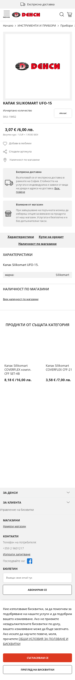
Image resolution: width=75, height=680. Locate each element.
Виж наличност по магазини (20, 299)
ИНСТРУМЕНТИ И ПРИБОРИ (37, 25)
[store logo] (26, 14)
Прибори (67, 25)
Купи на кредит (51, 237)
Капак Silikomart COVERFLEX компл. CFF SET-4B (17, 370)
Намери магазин (14, 526)
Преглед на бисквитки (37, 669)
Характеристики (21, 237)
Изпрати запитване (16, 554)
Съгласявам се (37, 658)
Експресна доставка (41, 4)
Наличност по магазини (24, 159)
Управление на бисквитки (17, 510)
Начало (8, 25)
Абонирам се (37, 590)
